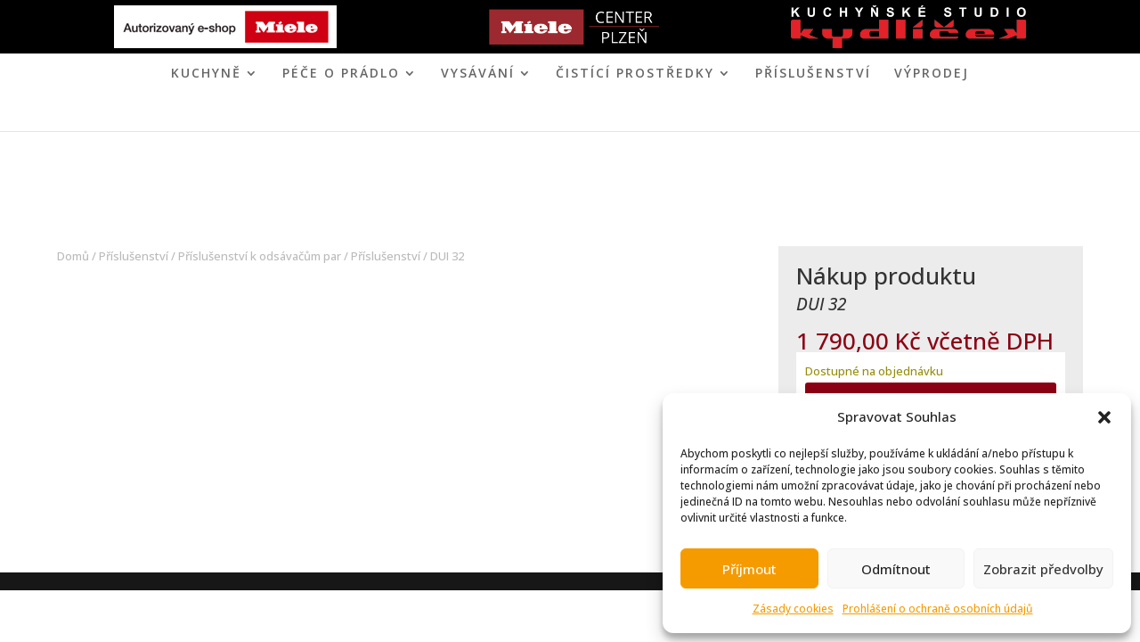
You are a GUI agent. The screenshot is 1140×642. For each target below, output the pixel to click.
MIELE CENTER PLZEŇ (508, 115)
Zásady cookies (793, 608)
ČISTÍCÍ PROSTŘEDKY (635, 74)
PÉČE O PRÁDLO (341, 74)
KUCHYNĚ (206, 74)
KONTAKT (642, 115)
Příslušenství (813, 74)
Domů (73, 256)
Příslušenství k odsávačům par (259, 256)
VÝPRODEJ (931, 74)
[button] (1104, 417)
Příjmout (749, 569)
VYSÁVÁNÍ (478, 74)
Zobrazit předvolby (1043, 569)
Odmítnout (896, 569)
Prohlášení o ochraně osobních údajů (938, 608)
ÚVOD (405, 115)
